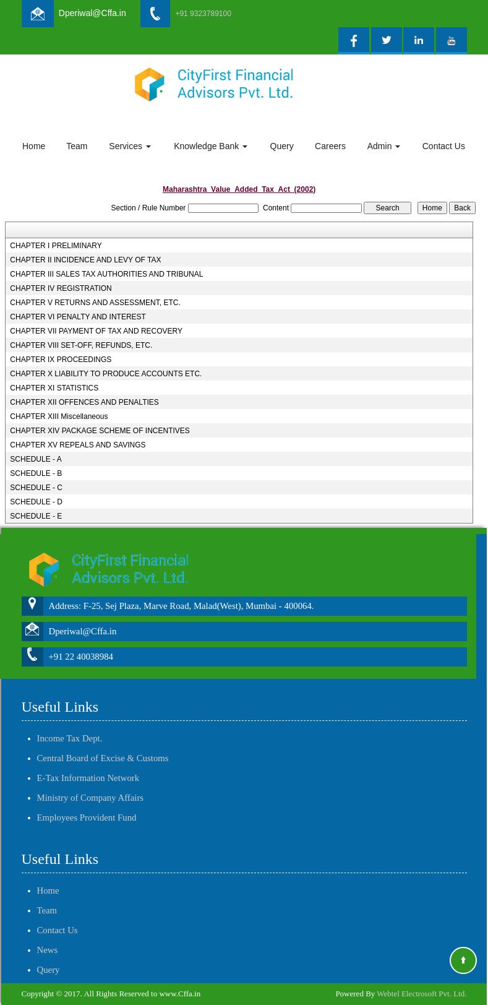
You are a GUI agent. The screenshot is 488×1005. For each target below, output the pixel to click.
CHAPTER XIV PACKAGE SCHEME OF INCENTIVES (100, 430)
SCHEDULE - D (36, 502)
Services (130, 146)
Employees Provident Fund (87, 803)
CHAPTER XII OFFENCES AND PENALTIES (84, 402)
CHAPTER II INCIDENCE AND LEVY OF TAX (85, 260)
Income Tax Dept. (70, 724)
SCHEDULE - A (35, 459)
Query (282, 146)
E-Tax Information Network (88, 764)
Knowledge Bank (210, 146)
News (47, 936)
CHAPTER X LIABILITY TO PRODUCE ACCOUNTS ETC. (106, 373)
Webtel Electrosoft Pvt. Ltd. (421, 993)
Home (33, 146)
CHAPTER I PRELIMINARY (55, 245)
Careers (330, 146)
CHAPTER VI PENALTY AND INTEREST (78, 317)
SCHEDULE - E (36, 516)
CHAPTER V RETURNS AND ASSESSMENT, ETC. (95, 302)
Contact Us (443, 146)
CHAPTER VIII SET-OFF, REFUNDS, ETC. (81, 345)
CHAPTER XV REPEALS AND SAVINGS (77, 445)
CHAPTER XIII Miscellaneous (59, 416)
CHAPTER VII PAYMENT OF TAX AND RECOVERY (96, 331)
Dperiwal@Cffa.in (92, 13)
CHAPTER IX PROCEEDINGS (60, 359)
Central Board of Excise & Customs (103, 744)
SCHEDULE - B (36, 473)
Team (76, 146)
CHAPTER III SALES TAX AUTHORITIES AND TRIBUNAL (106, 274)
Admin (384, 146)
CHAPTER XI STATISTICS (54, 388)
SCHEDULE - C (36, 487)
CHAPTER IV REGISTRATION (60, 288)
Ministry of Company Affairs (90, 783)
